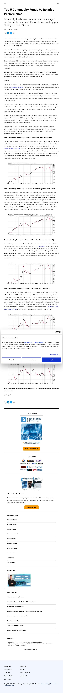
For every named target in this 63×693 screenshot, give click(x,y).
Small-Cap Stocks (12, 548)
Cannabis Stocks (12, 519)
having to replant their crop (12, 148)
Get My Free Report (31, 449)
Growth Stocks (11, 529)
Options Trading (11, 538)
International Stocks (13, 534)
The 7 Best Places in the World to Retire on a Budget (21, 601)
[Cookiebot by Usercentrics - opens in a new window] (54, 332)
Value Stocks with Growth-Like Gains (17, 616)
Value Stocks (11, 562)
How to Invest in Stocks (13, 620)
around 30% (41, 246)
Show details (54, 354)
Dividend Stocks (11, 524)
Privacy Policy (45, 684)
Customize (31, 360)
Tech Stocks (10, 557)
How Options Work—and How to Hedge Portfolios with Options (24, 611)
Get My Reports (32, 507)
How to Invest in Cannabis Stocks (16, 630)
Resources (7, 666)
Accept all (51, 360)
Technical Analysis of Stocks (15, 625)
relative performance (16, 87)
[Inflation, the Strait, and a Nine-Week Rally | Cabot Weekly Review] (19, 580)
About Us (23, 666)
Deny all (11, 360)
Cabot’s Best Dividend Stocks (15, 606)
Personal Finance (12, 543)
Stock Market (11, 553)
